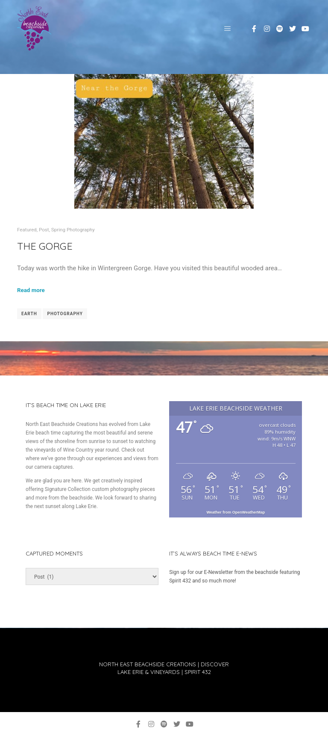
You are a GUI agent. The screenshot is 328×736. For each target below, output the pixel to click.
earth (29, 313)
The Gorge (45, 245)
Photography (65, 313)
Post (44, 230)
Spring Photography (73, 230)
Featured (27, 230)
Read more (31, 290)
